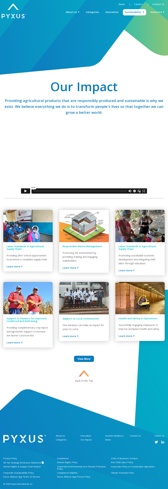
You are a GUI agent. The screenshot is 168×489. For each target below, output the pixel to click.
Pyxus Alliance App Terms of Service (21, 477)
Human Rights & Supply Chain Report (22, 467)
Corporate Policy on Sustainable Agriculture (133, 467)
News (121, 4)
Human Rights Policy (67, 462)
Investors (156, 12)
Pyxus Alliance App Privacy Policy (73, 477)
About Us (71, 12)
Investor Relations (114, 436)
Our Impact (86, 440)
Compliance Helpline (67, 473)
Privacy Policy (10, 458)
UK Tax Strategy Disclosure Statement (23, 463)
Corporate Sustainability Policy (18, 473)
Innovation (111, 12)
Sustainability (133, 12)
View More (84, 359)
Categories (92, 12)
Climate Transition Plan (122, 473)
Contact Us (158, 4)
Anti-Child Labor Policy (122, 462)
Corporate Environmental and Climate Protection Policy (81, 468)
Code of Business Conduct (124, 458)
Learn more (13, 266)
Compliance (63, 458)
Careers (138, 4)
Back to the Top (84, 380)
